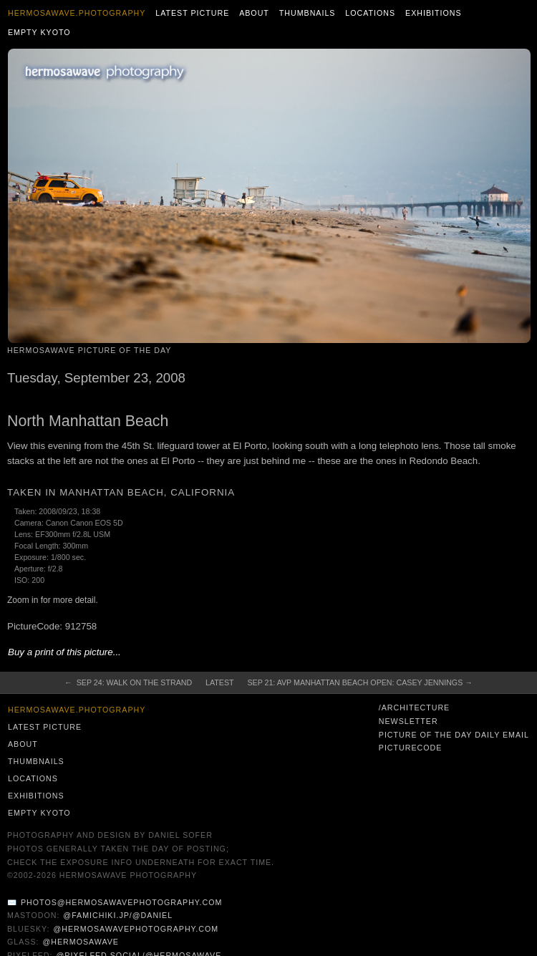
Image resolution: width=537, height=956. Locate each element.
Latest (219, 682)
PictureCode (410, 747)
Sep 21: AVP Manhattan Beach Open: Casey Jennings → (359, 682)
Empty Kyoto (39, 32)
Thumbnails (307, 13)
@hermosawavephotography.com (136, 928)
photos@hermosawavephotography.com (121, 902)
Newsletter (408, 721)
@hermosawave (80, 941)
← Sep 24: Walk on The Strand (128, 682)
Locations (370, 13)
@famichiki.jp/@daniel (118, 915)
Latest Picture (192, 13)
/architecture (414, 707)
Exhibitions (433, 13)
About (254, 13)
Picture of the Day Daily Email (454, 734)
